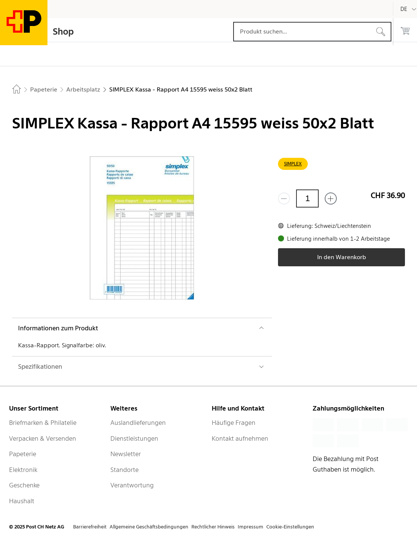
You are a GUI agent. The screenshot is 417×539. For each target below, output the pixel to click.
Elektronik (23, 469)
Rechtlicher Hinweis (213, 527)
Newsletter (125, 454)
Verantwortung (132, 485)
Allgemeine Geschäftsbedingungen (149, 527)
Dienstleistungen (134, 438)
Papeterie (22, 454)
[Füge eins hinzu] (331, 198)
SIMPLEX (293, 163)
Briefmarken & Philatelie (42, 422)
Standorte (124, 469)
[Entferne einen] (284, 198)
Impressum (250, 527)
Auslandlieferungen (138, 422)
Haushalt (21, 501)
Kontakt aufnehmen (240, 438)
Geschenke (24, 485)
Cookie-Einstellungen (290, 527)
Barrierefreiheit (90, 527)
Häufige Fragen (233, 422)
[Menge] (307, 198)
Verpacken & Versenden (42, 438)
